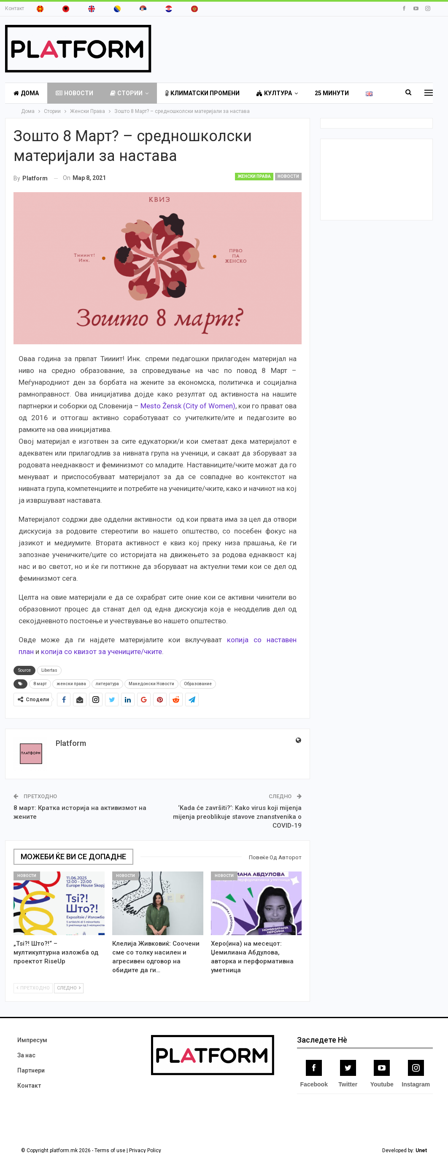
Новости (74, 93)
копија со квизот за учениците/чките (101, 651)
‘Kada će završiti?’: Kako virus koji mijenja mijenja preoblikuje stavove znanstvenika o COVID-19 (237, 816)
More (323, 93)
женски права (71, 683)
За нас (26, 1055)
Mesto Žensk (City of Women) (187, 406)
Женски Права (254, 176)
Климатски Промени (202, 93)
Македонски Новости (151, 683)
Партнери (31, 1070)
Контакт (14, 8)
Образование (198, 683)
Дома (26, 93)
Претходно (33, 988)
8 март (40, 683)
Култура (274, 93)
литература (107, 683)
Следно (69, 988)
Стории (126, 93)
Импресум (32, 1040)
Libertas (49, 670)
